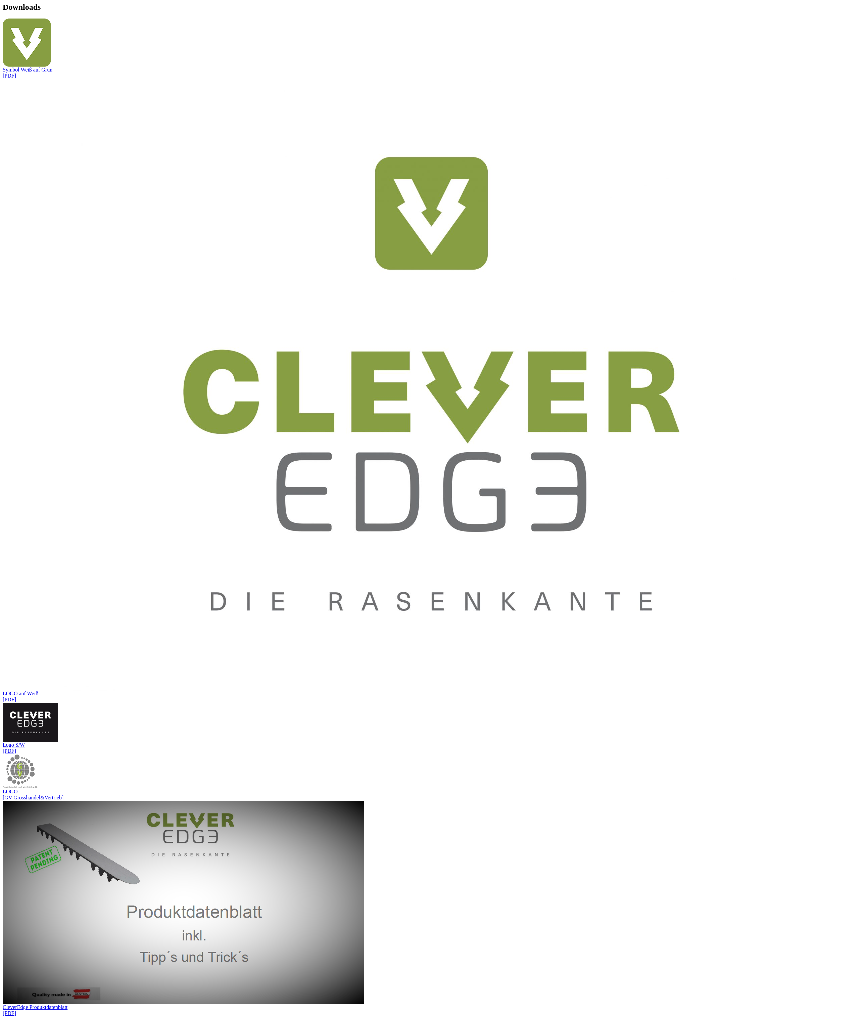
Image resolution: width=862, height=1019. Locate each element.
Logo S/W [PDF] (431, 728)
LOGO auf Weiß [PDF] (431, 390)
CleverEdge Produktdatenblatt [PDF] (431, 908)
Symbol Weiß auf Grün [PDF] (431, 48)
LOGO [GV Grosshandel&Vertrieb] (431, 777)
